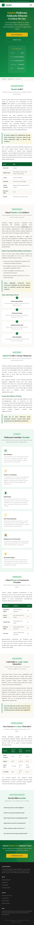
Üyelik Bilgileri (5, 885)
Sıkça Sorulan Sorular (7, 895)
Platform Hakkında (6, 880)
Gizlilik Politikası (5, 900)
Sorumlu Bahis (5, 898)
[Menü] (30, 5)
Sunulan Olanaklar (6, 887)
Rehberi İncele (17, 39)
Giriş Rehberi (5, 882)
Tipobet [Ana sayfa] (7, 5)
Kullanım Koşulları (6, 903)
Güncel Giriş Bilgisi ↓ (17, 34)
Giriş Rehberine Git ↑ (17, 855)
